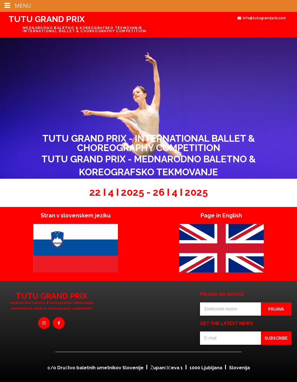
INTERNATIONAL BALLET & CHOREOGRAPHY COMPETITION (84, 31)
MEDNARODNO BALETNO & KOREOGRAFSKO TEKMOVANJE (82, 28)
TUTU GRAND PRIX (46, 19)
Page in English (221, 215)
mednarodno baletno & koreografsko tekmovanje (51, 303)
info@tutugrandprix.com (264, 18)
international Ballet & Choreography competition (51, 308)
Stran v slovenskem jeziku (76, 215)
